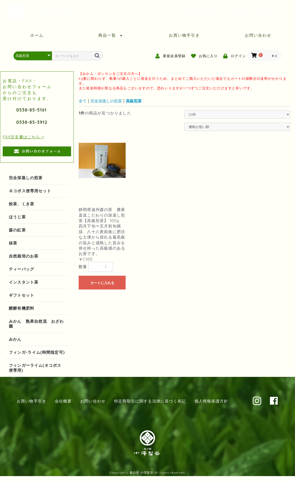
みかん (15, 339)
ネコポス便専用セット (30, 190)
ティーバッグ (21, 269)
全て (83, 100)
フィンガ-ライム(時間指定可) (37, 352)
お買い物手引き (184, 35)
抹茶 (13, 242)
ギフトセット (21, 295)
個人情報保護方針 (211, 401)
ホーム (37, 35)
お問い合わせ (260, 11)
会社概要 (63, 401)
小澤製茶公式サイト (204, 11)
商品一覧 (110, 35)
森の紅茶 (17, 229)
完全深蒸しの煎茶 (26, 177)
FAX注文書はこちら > (23, 137)
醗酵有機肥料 (21, 308)
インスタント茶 (23, 282)
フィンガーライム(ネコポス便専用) (35, 368)
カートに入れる (102, 283)
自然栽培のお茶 (23, 256)
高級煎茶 (134, 100)
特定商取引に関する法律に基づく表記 (150, 401)
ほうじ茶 (17, 216)
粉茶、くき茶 (21, 203)
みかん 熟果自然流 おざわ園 (36, 324)
